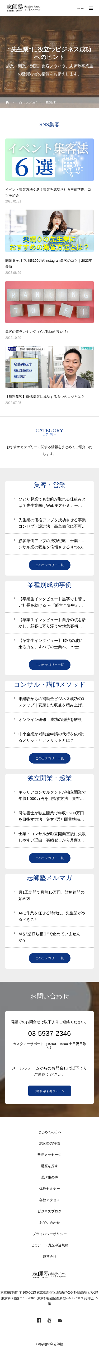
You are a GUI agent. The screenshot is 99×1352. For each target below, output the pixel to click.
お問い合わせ (49, 1222)
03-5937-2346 (49, 1033)
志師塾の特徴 (49, 1143)
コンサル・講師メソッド (50, 684)
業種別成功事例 (49, 584)
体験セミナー (49, 1188)
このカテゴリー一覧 (49, 565)
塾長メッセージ (49, 1154)
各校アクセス (49, 1200)
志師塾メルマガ (49, 877)
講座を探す (49, 1166)
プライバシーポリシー (49, 1234)
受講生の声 (49, 1177)
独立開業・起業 (49, 778)
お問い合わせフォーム (49, 1091)
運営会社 (49, 1256)
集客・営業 (49, 485)
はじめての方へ (49, 1132)
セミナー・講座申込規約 (49, 1245)
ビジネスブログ (49, 1211)
